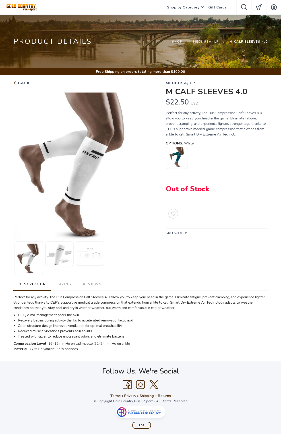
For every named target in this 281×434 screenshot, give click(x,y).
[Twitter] (154, 384)
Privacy (130, 395)
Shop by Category (183, 7)
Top (142, 425)
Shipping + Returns (155, 395)
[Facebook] (127, 384)
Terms (115, 395)
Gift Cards (217, 7)
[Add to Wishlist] (173, 214)
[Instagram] (140, 384)
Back (21, 83)
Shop (177, 42)
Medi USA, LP (206, 42)
